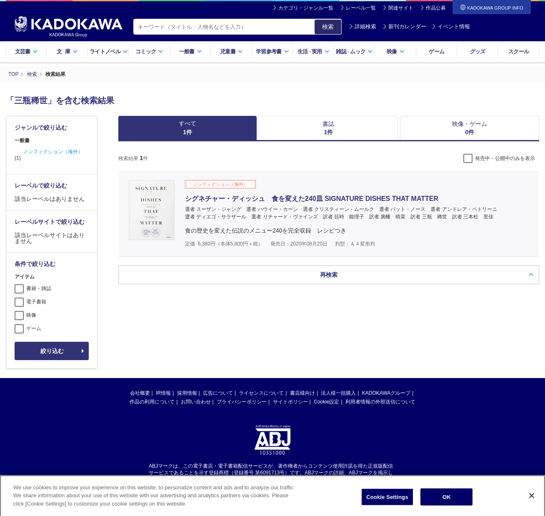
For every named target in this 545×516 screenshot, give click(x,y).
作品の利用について (152, 402)
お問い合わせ (196, 402)
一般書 (190, 51)
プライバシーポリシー (242, 402)
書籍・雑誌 (38, 288)
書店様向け (302, 393)
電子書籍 (36, 302)
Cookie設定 (326, 402)
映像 (396, 51)
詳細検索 (362, 26)
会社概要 (140, 393)
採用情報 (187, 393)
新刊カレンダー (404, 26)
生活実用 (314, 51)
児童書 (231, 51)
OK (446, 507)
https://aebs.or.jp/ (243, 480)
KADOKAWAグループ (386, 393)
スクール (518, 51)
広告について (218, 393)
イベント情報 (451, 26)
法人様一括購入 (338, 393)
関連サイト (400, 8)
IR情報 (163, 393)
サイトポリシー (290, 402)
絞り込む (52, 351)
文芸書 (26, 51)
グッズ (477, 51)
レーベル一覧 (361, 8)
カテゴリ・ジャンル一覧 (305, 8)
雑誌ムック (354, 51)
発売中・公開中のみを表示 (505, 158)
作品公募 (436, 8)
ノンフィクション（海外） (53, 152)
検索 (328, 26)
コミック (149, 51)
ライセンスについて (261, 393)
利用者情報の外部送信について (380, 402)
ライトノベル (109, 51)
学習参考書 (272, 51)
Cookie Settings (387, 507)
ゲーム (436, 51)
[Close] (531, 505)
